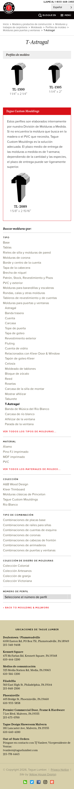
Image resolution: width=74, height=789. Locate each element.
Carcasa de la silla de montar (24, 388)
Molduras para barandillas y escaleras (28, 287)
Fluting (10, 343)
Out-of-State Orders (16, 738)
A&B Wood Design (15, 484)
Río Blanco (10, 504)
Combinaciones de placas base (24, 519)
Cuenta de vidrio (16, 348)
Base (6, 242)
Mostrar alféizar (15, 393)
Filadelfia (9, 681)
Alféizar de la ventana (20, 419)
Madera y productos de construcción (32, 24)
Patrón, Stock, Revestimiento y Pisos (28, 277)
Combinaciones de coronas (21, 535)
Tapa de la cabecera (16, 267)
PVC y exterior (13, 282)
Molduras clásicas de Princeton (24, 494)
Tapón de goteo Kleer (20, 358)
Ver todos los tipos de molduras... (29, 431)
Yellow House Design (42, 774)
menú (68, 15)
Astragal (10, 307)
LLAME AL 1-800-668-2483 (59, 1)
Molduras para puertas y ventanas (26, 303)
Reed (8, 378)
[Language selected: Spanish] (62, 7)
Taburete (11, 398)
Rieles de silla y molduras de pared (27, 252)
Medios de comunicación (19, 666)
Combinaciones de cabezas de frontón (29, 540)
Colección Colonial (16, 565)
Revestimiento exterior (20, 338)
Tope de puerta (15, 328)
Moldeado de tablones (20, 368)
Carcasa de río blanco (20, 414)
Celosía (10, 363)
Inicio (6, 24)
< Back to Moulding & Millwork (26, 607)
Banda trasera (14, 313)
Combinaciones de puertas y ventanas (29, 550)
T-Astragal (12, 404)
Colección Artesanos (17, 570)
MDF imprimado (14, 456)
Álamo (7, 446)
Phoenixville (11, 695)
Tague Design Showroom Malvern (25, 724)
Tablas (7, 247)
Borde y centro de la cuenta (22, 262)
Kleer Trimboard (14, 489)
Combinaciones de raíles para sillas (27, 525)
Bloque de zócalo (17, 373)
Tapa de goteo (14, 333)
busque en (49, 15)
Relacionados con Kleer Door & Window (32, 353)
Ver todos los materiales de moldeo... (32, 469)
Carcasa (10, 323)
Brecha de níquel (14, 272)
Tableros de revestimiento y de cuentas (30, 297)
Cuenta (10, 318)
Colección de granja (17, 575)
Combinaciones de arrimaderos (24, 545)
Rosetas (10, 383)
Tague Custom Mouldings (20, 499)
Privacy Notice (60, 769)
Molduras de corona (16, 257)
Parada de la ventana (19, 424)
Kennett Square (13, 651)
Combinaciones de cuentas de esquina (29, 530)
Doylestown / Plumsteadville (21, 637)
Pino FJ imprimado (15, 451)
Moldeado (36, 27)
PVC (6, 461)
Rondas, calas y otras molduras (24, 292)
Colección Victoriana (17, 580)
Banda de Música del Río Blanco (27, 408)
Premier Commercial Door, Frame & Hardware (34, 710)
